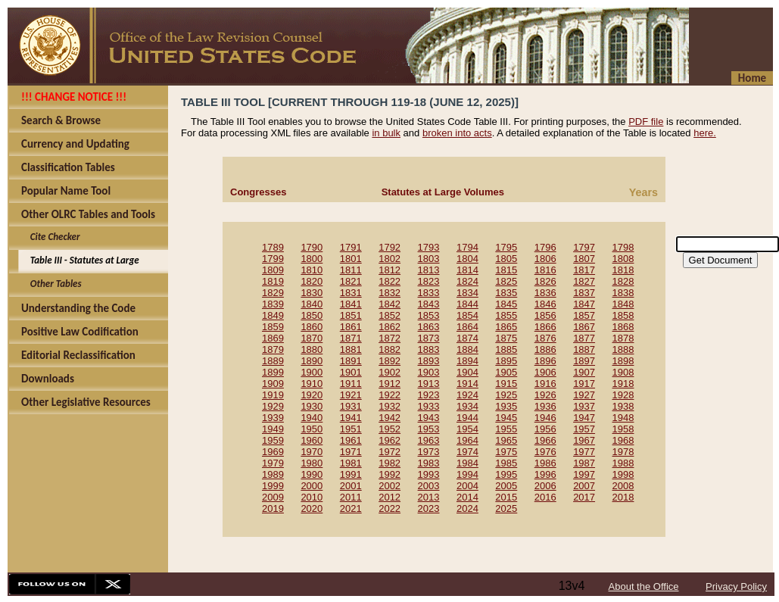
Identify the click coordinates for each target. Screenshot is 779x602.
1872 (389, 338)
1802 (389, 258)
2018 (623, 497)
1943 (429, 417)
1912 (389, 383)
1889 (273, 361)
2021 (351, 508)
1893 (429, 361)
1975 (506, 451)
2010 (312, 497)
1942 (389, 417)
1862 (389, 326)
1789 (273, 247)
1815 (506, 270)
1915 (506, 383)
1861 (351, 326)
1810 (312, 270)
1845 (506, 304)
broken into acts (457, 133)
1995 (506, 474)
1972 (389, 451)
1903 (429, 372)
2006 (545, 485)
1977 (584, 451)
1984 (467, 463)
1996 (545, 474)
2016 (545, 497)
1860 (312, 326)
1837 (584, 292)
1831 (351, 292)
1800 (312, 258)
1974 (467, 451)
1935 (506, 406)
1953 (429, 429)
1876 (545, 338)
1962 (389, 440)
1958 (623, 429)
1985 (506, 463)
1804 (467, 258)
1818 (623, 270)
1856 (545, 315)
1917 (584, 383)
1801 (351, 258)
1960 (312, 440)
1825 (506, 281)
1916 (545, 383)
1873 (429, 338)
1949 (273, 429)
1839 (273, 304)
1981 (351, 463)
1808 (623, 258)
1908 (623, 372)
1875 (506, 338)
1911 (351, 383)
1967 (584, 440)
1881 (351, 349)
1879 (273, 349)
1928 (623, 395)
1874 (467, 338)
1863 (429, 326)
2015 (506, 497)
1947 (584, 417)
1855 (506, 315)
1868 (623, 326)
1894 (467, 361)
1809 (273, 270)
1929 (273, 406)
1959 (273, 440)
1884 (467, 349)
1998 (623, 474)
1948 (623, 417)
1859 (273, 326)
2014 (467, 497)
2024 (467, 508)
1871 (351, 338)
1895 (506, 361)
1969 (273, 451)
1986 (545, 463)
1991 (351, 474)
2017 (584, 497)
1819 (273, 281)
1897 (584, 361)
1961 (351, 440)
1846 (545, 304)
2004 (467, 485)
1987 (584, 463)
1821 (351, 281)
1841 (351, 304)
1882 (389, 349)
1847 (584, 304)
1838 (623, 292)
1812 (389, 270)
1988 (623, 463)
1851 (351, 315)
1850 (312, 315)
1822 (389, 281)
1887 (584, 349)
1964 (467, 440)
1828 (623, 281)
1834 (467, 292)
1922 (389, 395)
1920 (312, 395)
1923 (429, 395)
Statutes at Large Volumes (443, 192)
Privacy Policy (736, 586)
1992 (389, 474)
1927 (584, 395)
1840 (312, 304)
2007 (584, 485)
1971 (351, 451)
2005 (506, 485)
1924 (467, 395)
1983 (429, 463)
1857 (584, 315)
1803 (429, 258)
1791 (351, 247)
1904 (467, 372)
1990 (312, 474)
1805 (506, 258)
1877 (584, 338)
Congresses (258, 192)
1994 (467, 474)
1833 (429, 292)
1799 (273, 258)
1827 (584, 281)
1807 (584, 258)
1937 (584, 406)
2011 (351, 497)
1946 (545, 417)
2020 (312, 508)
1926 (545, 395)
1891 (351, 361)
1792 (389, 247)
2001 (351, 485)
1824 (467, 281)
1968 (623, 440)
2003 (429, 485)
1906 (545, 372)
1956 (545, 429)
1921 (351, 395)
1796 (545, 247)
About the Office (644, 586)
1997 (584, 474)
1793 (429, 247)
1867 (584, 326)
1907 (584, 372)
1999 (273, 485)
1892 (389, 361)
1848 (623, 304)
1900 (312, 372)
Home (752, 78)
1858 (623, 315)
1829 (273, 292)
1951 (351, 429)
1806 (545, 258)
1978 (623, 451)
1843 (429, 304)
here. (704, 133)
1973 (429, 451)
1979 (273, 463)
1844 (467, 304)
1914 (467, 383)
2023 (429, 508)
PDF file (645, 121)
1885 (506, 349)
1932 (389, 406)
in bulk (386, 133)
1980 (312, 463)
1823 (429, 281)
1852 (389, 315)
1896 (545, 361)
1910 (312, 383)
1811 (351, 270)
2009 (273, 497)
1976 (545, 451)
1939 (273, 417)
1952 (389, 429)
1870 (312, 338)
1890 (312, 361)
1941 (351, 417)
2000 (312, 485)
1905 (506, 372)
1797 (584, 247)
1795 (506, 247)
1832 (389, 292)
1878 (623, 338)
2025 (506, 508)
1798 (623, 247)
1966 (545, 440)
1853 (429, 315)
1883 (429, 349)
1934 (467, 406)
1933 (429, 406)
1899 (273, 372)
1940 (312, 417)
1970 (312, 451)
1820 (312, 281)
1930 (312, 406)
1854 (467, 315)
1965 (506, 440)
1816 (545, 270)
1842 (389, 304)
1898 (623, 361)
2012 (389, 497)
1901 (351, 372)
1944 (467, 417)
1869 (273, 338)
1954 (467, 429)
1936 (545, 406)
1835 (506, 292)
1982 (389, 463)
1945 (506, 417)
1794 (467, 247)
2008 (623, 485)
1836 (545, 292)
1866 (545, 326)
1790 (312, 247)
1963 (429, 440)
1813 (429, 270)
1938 (623, 406)
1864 (467, 326)
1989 (273, 474)
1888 (623, 349)
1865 (506, 326)
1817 (584, 270)
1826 (545, 281)
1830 (312, 292)
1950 (312, 429)
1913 (429, 383)
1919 (273, 395)
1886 (545, 349)
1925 (506, 395)
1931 (351, 406)
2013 (429, 497)
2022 (389, 508)
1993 (429, 474)
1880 (312, 349)
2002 (389, 485)
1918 (623, 383)
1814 (467, 270)
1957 (584, 429)
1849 (273, 315)
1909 (273, 383)
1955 (506, 429)
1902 (389, 372)
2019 (273, 508)
